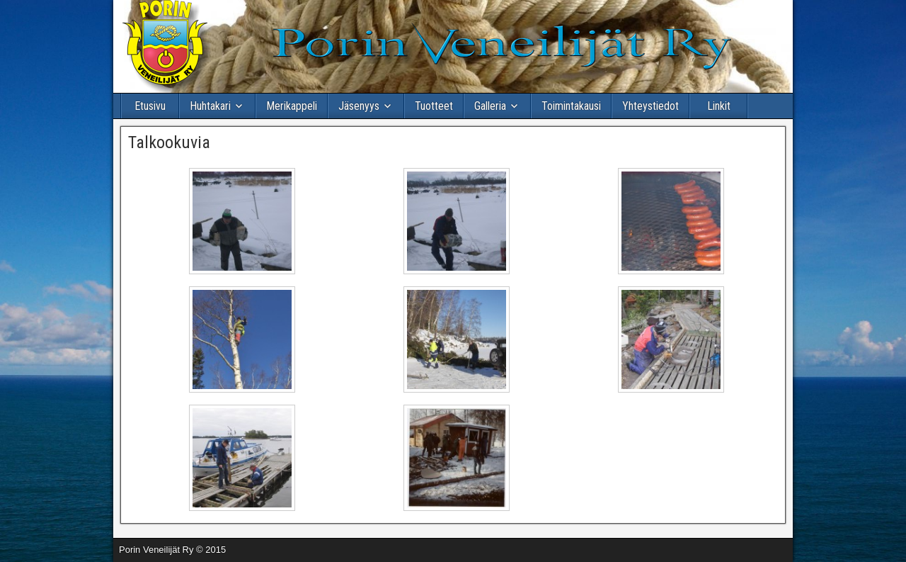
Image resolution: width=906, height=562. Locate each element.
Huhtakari (210, 106)
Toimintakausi (571, 106)
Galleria (490, 106)
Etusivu (150, 106)
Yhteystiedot (650, 106)
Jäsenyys (358, 106)
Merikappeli (291, 106)
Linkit (718, 106)
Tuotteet (434, 106)
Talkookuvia (169, 142)
